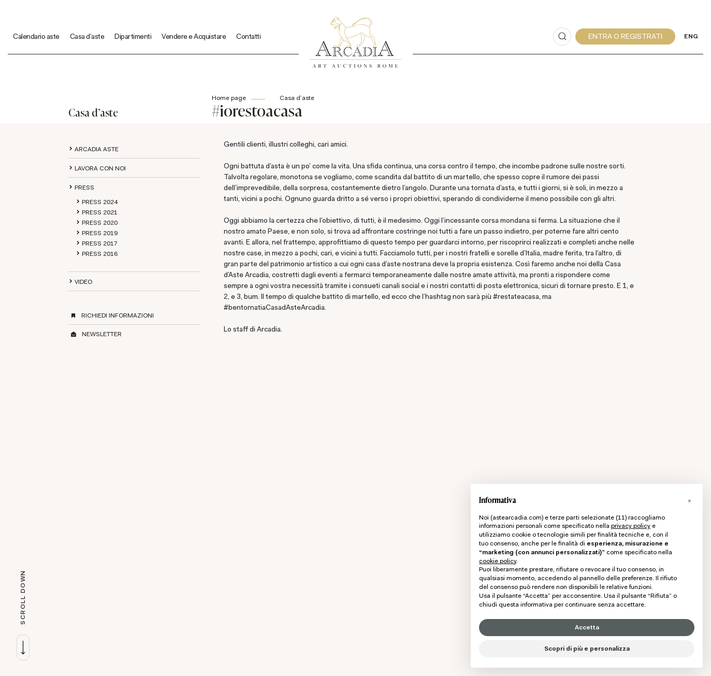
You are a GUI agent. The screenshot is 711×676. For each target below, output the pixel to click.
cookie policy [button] (497, 561)
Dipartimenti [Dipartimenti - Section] (132, 36)
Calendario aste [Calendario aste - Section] (36, 36)
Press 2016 (100, 254)
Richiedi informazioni (117, 315)
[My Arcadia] (625, 36)
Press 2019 (100, 233)
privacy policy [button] (630, 526)
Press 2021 (100, 212)
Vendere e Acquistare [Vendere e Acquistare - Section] (194, 36)
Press (84, 187)
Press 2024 (100, 202)
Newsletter (102, 334)
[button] (689, 500)
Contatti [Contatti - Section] (248, 36)
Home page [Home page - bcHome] (229, 98)
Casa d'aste (297, 98)
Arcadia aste (97, 149)
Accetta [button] (587, 627)
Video (83, 282)
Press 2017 (100, 243)
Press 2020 (100, 223)
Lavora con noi (100, 168)
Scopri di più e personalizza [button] (587, 648)
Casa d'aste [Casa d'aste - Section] (87, 36)
